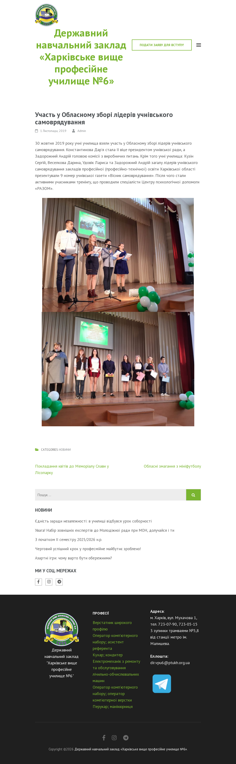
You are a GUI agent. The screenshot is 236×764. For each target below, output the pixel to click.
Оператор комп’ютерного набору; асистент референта (115, 642)
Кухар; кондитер (108, 654)
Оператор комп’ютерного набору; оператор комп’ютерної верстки (115, 693)
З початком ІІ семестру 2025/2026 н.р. (68, 539)
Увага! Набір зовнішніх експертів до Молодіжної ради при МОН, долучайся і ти (104, 530)
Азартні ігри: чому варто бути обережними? (73, 558)
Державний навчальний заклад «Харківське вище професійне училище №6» (81, 56)
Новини (65, 450)
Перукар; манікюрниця (113, 706)
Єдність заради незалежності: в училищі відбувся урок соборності (93, 521)
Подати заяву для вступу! (162, 45)
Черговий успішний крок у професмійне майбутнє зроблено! (88, 548)
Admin (81, 131)
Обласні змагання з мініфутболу (172, 466)
